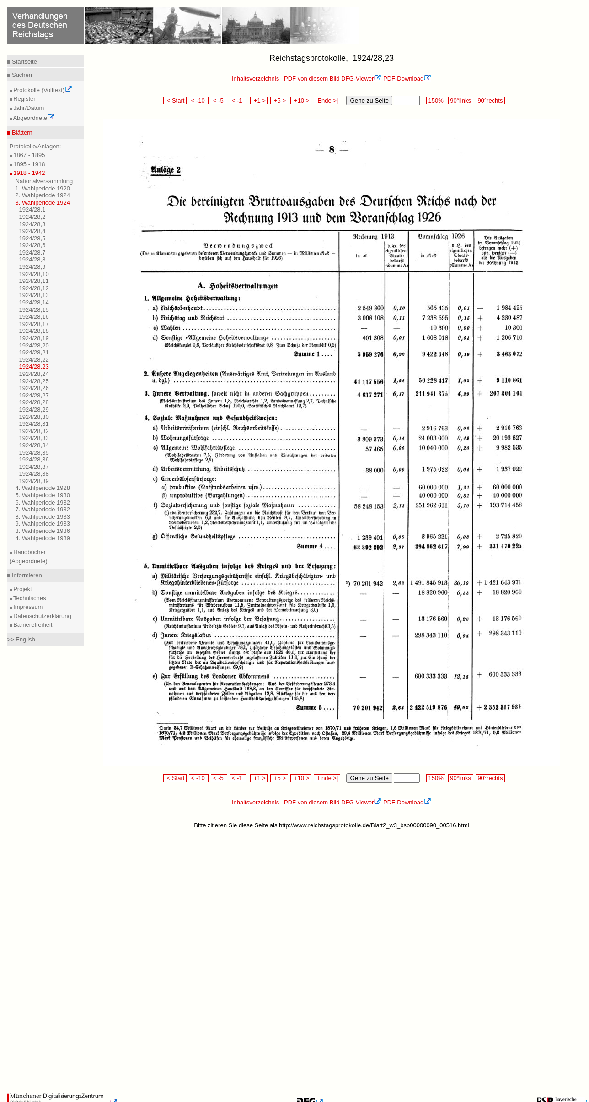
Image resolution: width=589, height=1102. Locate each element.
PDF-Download (407, 78)
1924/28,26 (34, 388)
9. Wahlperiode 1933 (43, 523)
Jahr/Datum (28, 107)
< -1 (238, 100)
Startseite (23, 61)
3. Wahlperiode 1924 (43, 202)
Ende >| (327, 100)
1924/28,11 (34, 280)
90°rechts (490, 100)
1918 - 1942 (28, 172)
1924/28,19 (34, 338)
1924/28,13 (34, 295)
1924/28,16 (34, 316)
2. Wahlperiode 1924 (43, 195)
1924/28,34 (34, 445)
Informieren (26, 575)
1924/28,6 (32, 245)
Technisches (29, 598)
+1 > (259, 100)
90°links (461, 100)
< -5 (219, 100)
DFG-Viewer (361, 78)
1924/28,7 (32, 252)
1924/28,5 (32, 238)
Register (24, 98)
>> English (21, 639)
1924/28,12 (34, 288)
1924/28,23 (34, 366)
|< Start (175, 100)
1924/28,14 (34, 302)
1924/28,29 (34, 409)
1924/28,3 (32, 224)
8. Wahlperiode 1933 (43, 516)
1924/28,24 (34, 373)
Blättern (21, 132)
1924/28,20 (34, 345)
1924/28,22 (34, 359)
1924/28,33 (34, 437)
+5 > (279, 100)
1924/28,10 (34, 274)
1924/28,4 (32, 231)
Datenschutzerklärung (41, 616)
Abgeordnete (33, 117)
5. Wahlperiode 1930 (43, 495)
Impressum (27, 606)
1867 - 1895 (28, 155)
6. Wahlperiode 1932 (43, 502)
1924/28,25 (34, 381)
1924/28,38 (34, 473)
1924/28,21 (34, 352)
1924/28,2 (32, 216)
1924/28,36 (34, 459)
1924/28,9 (32, 266)
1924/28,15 (34, 309)
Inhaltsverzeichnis (255, 78)
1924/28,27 (34, 395)
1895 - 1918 (28, 164)
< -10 (198, 100)
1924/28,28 (34, 402)
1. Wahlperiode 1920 (43, 188)
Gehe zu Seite (369, 100)
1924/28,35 (34, 452)
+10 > (301, 100)
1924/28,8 (32, 259)
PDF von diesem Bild (311, 78)
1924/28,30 (34, 416)
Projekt (22, 589)
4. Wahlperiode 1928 (43, 487)
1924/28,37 (34, 466)
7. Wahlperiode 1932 (43, 509)
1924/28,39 (34, 481)
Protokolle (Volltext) (42, 90)
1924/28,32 (34, 431)
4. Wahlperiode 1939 (43, 538)
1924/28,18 (34, 330)
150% (436, 100)
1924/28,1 (32, 209)
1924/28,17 (34, 323)
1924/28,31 (34, 423)
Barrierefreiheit (32, 624)
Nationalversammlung (44, 181)
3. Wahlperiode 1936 (43, 530)
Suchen (21, 74)
